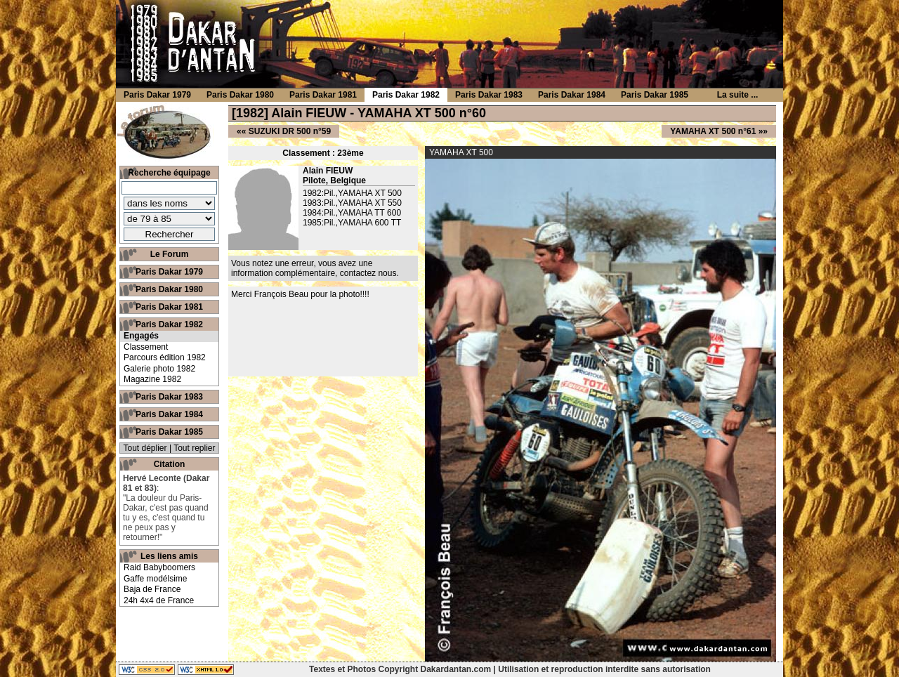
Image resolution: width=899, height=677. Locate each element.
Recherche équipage (169, 173)
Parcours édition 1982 (165, 357)
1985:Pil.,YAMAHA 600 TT (352, 223)
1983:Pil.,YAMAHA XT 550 (352, 203)
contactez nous (368, 273)
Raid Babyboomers (159, 567)
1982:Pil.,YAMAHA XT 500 (352, 193)
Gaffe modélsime (156, 579)
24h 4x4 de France (159, 600)
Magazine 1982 (152, 379)
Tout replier (194, 448)
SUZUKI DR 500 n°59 (290, 131)
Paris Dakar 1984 (169, 414)
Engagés (141, 336)
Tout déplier (145, 448)
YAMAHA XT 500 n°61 (713, 131)
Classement (146, 347)
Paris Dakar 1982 (169, 324)
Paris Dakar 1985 (169, 432)
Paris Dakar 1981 (169, 307)
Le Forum (169, 254)
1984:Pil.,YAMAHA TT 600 (352, 213)
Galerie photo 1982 (159, 369)
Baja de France (152, 589)
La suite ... (738, 95)
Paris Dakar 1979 (169, 272)
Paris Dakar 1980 (169, 289)
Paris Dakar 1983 (169, 397)
